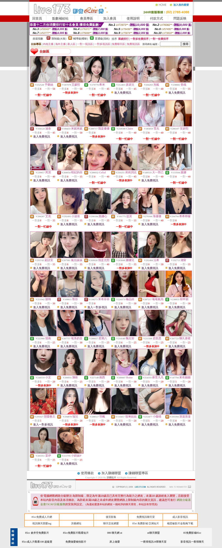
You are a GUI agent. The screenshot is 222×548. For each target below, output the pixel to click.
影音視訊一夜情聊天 (192, 541)
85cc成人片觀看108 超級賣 (37, 541)
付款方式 (156, 18)
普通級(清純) (102, 38)
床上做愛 (114, 541)
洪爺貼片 (112, 477)
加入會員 (109, 18)
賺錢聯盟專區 (138, 473)
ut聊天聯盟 (153, 532)
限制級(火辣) (59, 38)
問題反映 (179, 18)
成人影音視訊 (180, 516)
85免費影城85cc (192, 532)
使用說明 (133, 18)
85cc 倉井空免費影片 (37, 532)
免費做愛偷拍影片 (75, 541)
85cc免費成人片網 (41, 516)
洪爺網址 (76, 523)
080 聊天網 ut (114, 532)
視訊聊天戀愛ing (41, 523)
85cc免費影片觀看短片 (76, 532)
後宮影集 (111, 516)
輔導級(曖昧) (80, 38)
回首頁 (37, 18)
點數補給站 (60, 18)
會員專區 (86, 18)
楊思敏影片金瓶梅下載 (180, 523)
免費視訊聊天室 (146, 516)
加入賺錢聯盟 (111, 473)
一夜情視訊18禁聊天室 (153, 541)
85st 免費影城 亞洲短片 (145, 523)
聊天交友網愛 (111, 523)
